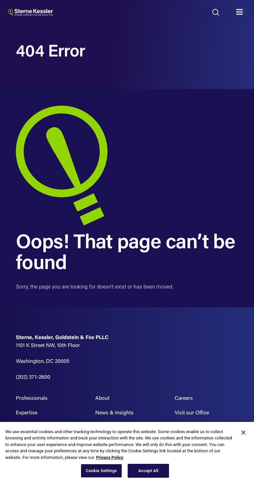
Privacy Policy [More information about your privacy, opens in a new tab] (109, 457)
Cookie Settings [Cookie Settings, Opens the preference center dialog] (101, 470)
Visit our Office (192, 413)
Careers (184, 398)
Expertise (26, 413)
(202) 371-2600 (33, 377)
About (102, 398)
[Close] (243, 432)
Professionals (32, 398)
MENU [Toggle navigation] (241, 12)
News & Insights (114, 413)
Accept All (148, 470)
